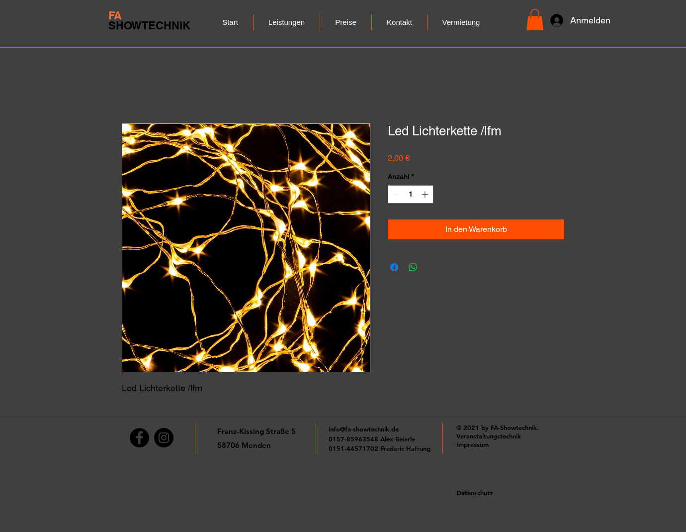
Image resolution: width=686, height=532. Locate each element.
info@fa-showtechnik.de (364, 429)
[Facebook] (139, 437)
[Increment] (426, 194)
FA (115, 15)
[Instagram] (163, 437)
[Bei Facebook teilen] (394, 267)
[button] (535, 19)
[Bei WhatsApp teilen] (413, 267)
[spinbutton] (411, 194)
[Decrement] (395, 194)
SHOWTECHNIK (149, 25)
